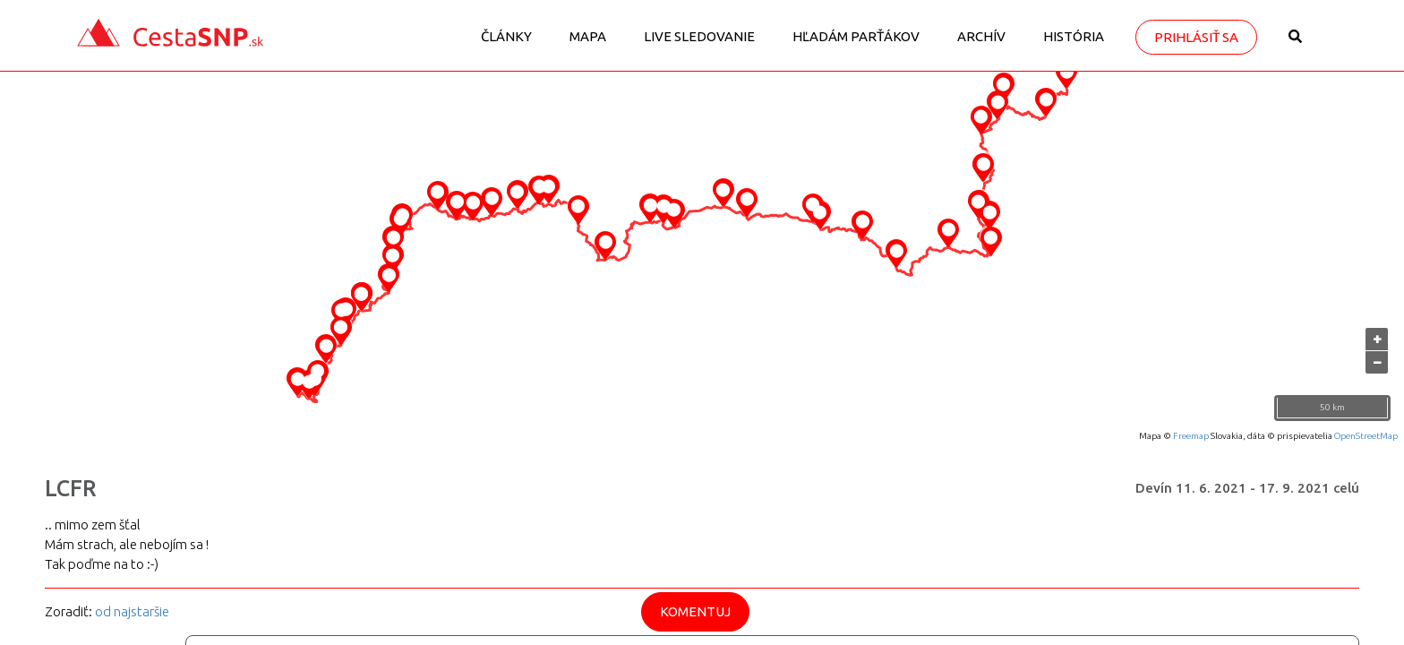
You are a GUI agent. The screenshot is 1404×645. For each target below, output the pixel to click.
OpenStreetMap (1366, 436)
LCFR (71, 488)
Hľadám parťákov (856, 36)
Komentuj (695, 611)
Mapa (587, 36)
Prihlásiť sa (1196, 37)
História (1073, 36)
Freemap (1191, 436)
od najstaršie (132, 611)
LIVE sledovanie (699, 36)
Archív (981, 36)
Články (506, 36)
